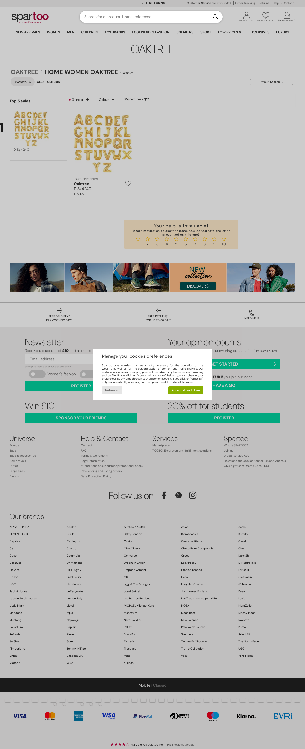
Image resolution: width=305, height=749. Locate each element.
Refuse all (112, 390)
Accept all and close (186, 390)
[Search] (215, 17)
